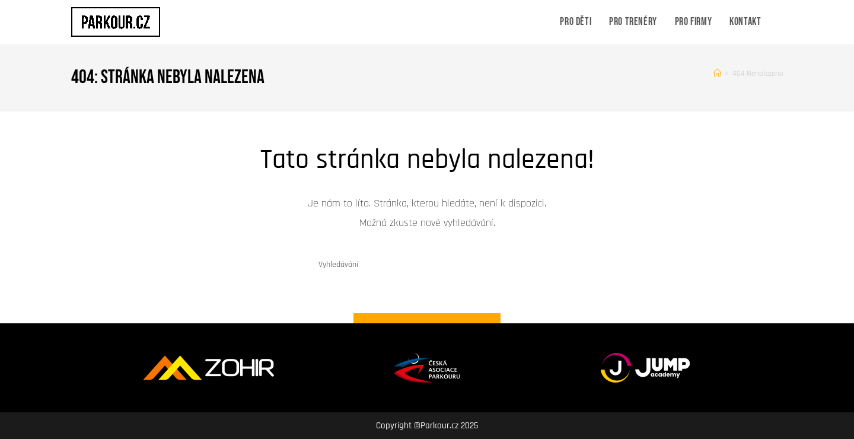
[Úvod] (717, 73)
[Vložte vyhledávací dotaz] (427, 265)
